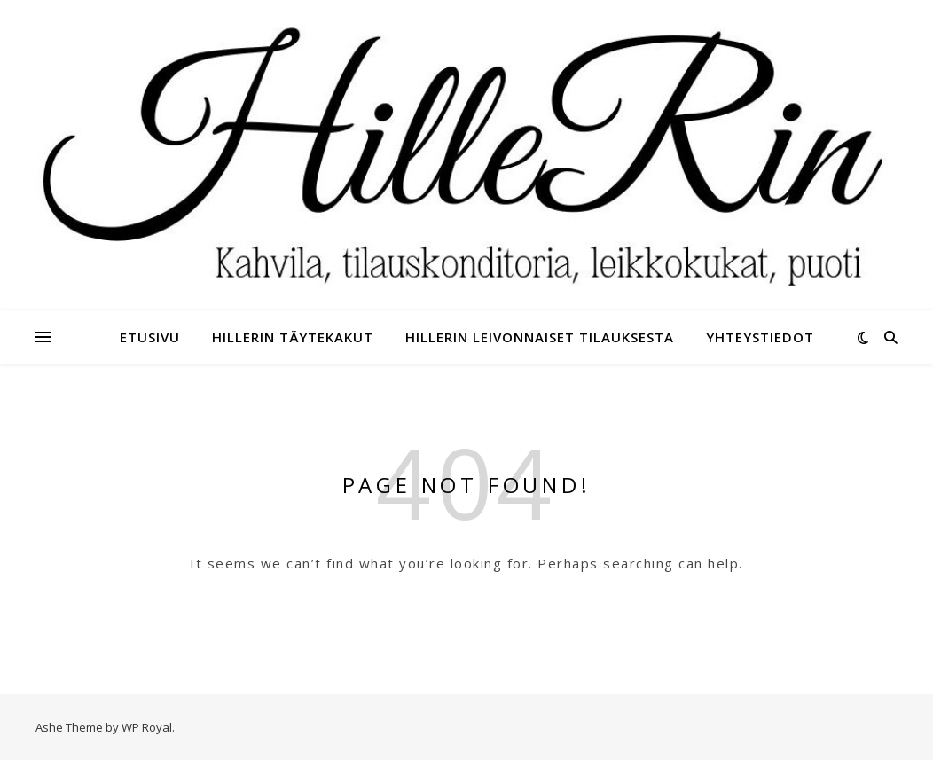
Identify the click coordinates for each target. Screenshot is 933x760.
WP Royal (147, 727)
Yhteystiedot (760, 337)
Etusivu (150, 337)
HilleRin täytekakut (292, 337)
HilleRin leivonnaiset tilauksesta (539, 337)
